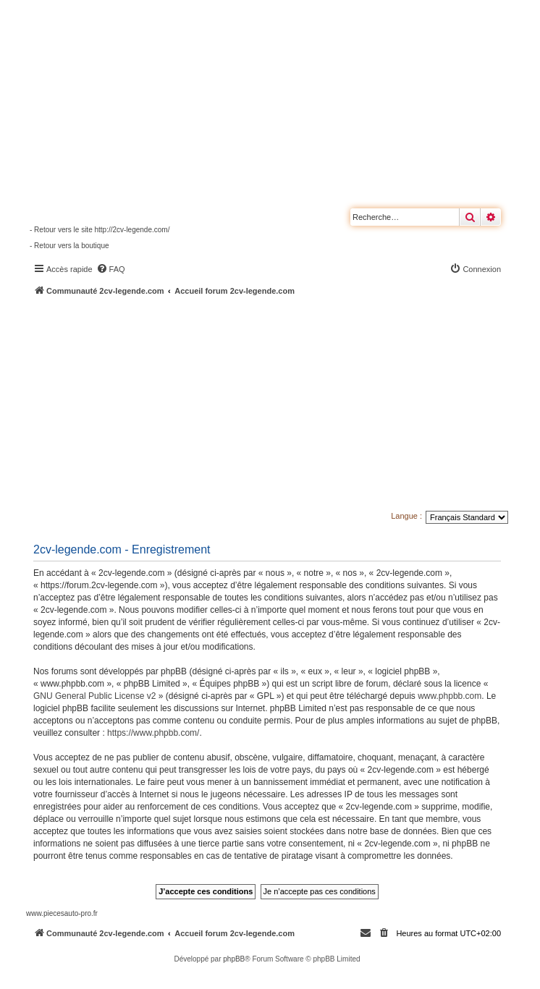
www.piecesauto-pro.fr (62, 913)
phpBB (234, 959)
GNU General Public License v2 (94, 696)
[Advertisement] (283, 405)
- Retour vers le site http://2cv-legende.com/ (99, 230)
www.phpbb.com (449, 696)
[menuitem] (110, 269)
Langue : (406, 516)
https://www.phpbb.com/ (153, 733)
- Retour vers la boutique (69, 246)
